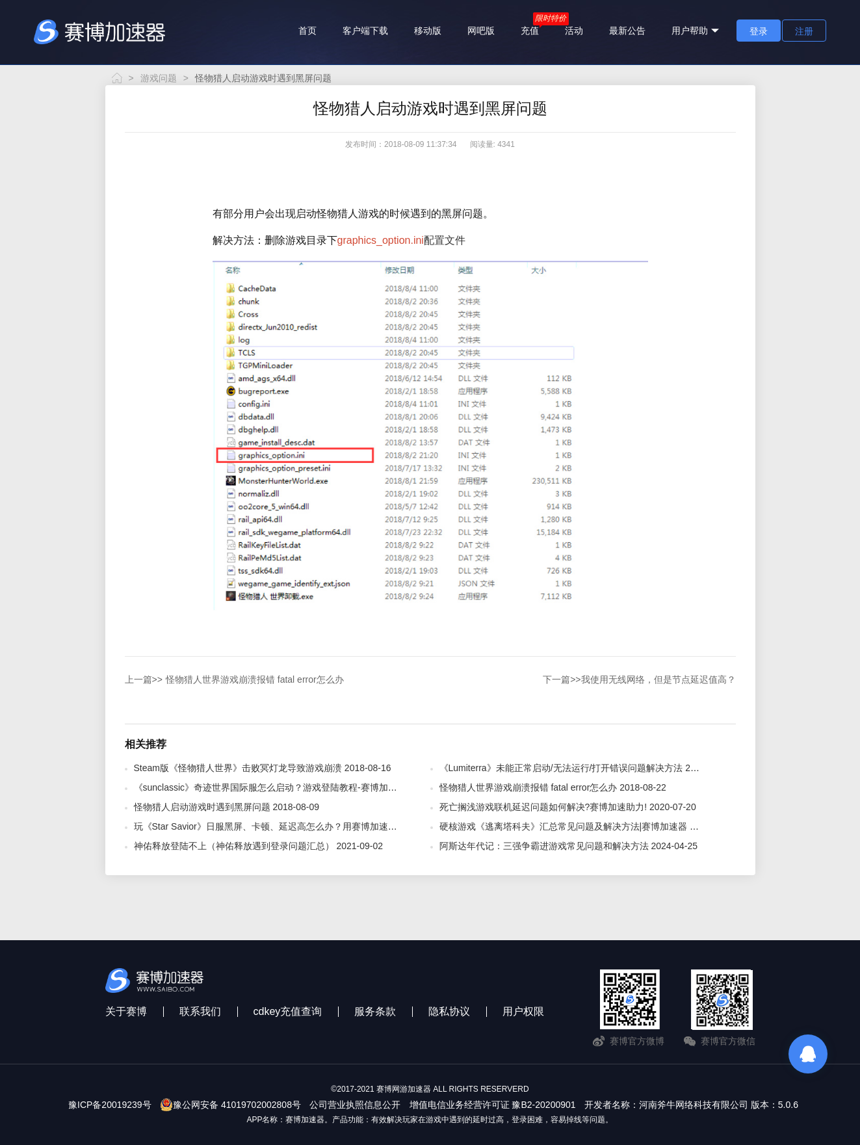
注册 (804, 31)
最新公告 (627, 30)
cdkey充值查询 (288, 1011)
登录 (758, 31)
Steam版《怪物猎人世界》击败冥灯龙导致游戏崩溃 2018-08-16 (262, 768)
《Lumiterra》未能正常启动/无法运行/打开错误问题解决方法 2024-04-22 (585, 768)
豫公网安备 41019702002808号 (230, 1104)
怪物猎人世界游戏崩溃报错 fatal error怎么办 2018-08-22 (552, 787)
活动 (574, 30)
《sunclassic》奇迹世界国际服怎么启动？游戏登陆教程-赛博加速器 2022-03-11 (295, 787)
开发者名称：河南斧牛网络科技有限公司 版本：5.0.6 (691, 1104)
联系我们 (200, 1011)
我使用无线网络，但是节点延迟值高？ (639, 679)
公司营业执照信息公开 (354, 1104)
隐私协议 (449, 1011)
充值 (530, 30)
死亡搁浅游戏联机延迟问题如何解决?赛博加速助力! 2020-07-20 (567, 807)
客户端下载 (365, 30)
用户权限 (523, 1011)
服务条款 (375, 1011)
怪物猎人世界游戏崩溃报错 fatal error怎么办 (234, 679)
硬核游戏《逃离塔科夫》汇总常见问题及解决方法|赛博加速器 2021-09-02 (587, 826)
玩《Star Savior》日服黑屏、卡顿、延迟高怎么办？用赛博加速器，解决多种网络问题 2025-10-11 (331, 826)
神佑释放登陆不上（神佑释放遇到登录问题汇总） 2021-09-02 (259, 846)
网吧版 (481, 30)
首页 (307, 30)
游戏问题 (158, 78)
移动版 (427, 30)
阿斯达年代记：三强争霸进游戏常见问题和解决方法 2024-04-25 (568, 846)
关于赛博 (126, 1011)
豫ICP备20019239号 (109, 1104)
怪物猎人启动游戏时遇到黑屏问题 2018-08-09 (227, 807)
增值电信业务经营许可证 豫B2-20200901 (493, 1104)
